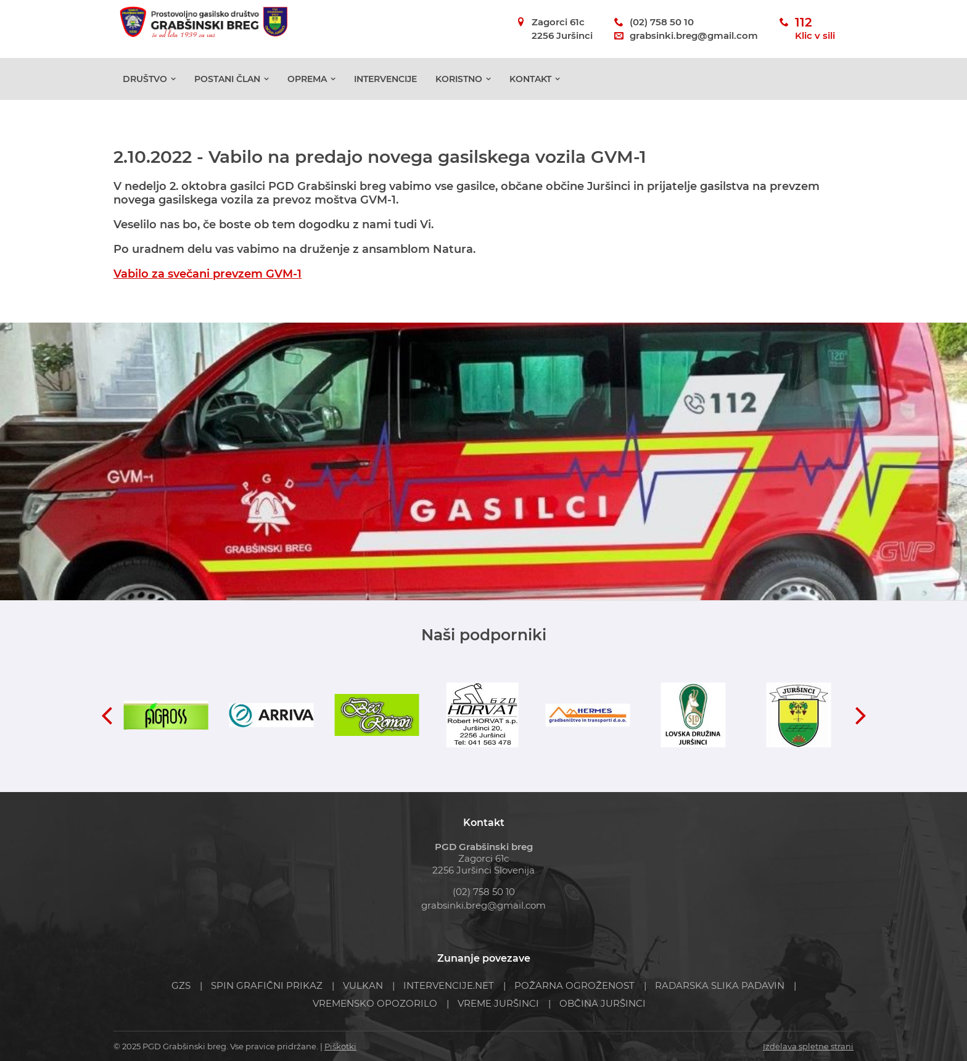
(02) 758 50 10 (662, 22)
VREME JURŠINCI (498, 1003)
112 (815, 29)
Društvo (145, 87)
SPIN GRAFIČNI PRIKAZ (267, 985)
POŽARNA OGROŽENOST (574, 985)
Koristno (458, 87)
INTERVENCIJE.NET (448, 985)
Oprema (307, 87)
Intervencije (385, 87)
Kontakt (530, 87)
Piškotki (340, 1046)
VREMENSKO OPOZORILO (375, 1003)
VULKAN (363, 985)
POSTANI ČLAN (227, 87)
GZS (181, 985)
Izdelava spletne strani (808, 1046)
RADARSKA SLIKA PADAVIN (719, 985)
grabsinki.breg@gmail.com (694, 35)
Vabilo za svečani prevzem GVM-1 (207, 274)
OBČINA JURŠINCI (602, 1003)
